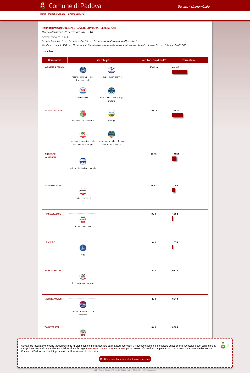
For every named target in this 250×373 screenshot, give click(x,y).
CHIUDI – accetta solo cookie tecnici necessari (125, 359)
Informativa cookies (150, 370)
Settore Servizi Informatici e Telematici (126, 370)
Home (43, 14)
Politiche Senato (56, 14)
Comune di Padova (105, 370)
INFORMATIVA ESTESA (100, 348)
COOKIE (120, 348)
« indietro (47, 51)
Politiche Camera (75, 14)
